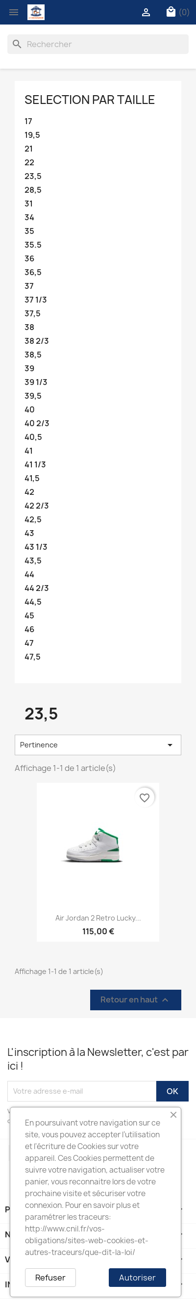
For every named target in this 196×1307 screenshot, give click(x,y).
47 (29, 643)
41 (28, 451)
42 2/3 (36, 506)
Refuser (50, 1277)
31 (28, 204)
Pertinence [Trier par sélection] (98, 745)
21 (28, 149)
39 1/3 (36, 382)
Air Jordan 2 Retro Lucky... (98, 918)
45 (29, 616)
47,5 (32, 657)
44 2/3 (36, 588)
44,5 (33, 602)
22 (29, 162)
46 (29, 629)
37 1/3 (35, 300)
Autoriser (137, 1277)
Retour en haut (135, 1000)
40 (29, 410)
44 (29, 574)
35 (29, 231)
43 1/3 (36, 547)
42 (29, 492)
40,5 (33, 437)
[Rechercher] (98, 44)
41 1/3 (35, 465)
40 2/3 (36, 423)
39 (29, 368)
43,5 (33, 561)
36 (29, 259)
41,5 (32, 478)
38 (29, 327)
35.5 (33, 245)
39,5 (33, 396)
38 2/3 (36, 341)
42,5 (33, 519)
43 (29, 533)
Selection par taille (89, 99)
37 (29, 286)
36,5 (33, 272)
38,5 (33, 355)
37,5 (32, 313)
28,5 (33, 190)
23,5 (33, 176)
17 (28, 121)
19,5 (32, 135)
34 (29, 217)
